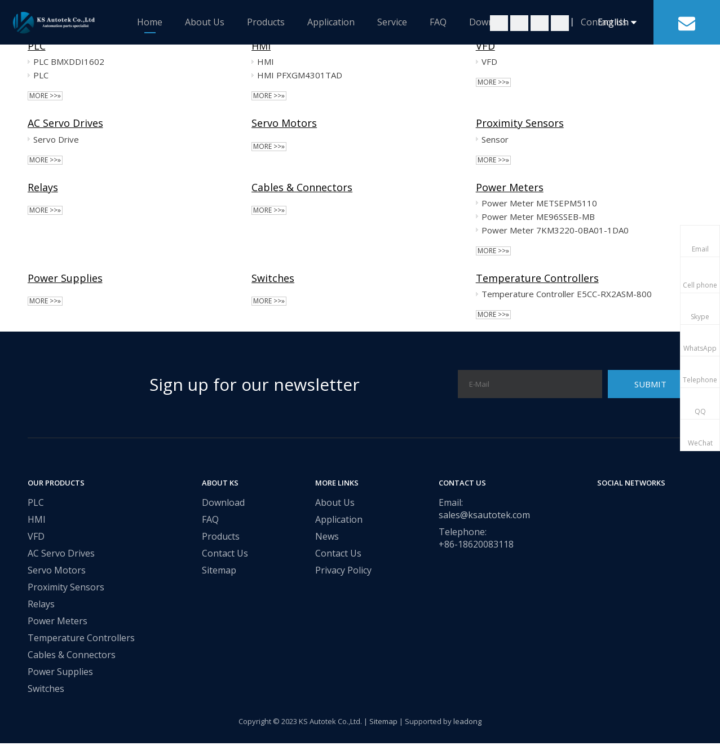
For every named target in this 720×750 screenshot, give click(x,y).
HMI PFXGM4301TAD (299, 75)
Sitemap (219, 570)
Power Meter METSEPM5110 (539, 203)
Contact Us (225, 553)
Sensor (495, 139)
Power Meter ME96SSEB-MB (538, 216)
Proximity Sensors (520, 123)
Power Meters (510, 187)
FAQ (438, 22)
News (327, 536)
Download (223, 502)
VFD (485, 45)
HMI (261, 45)
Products (266, 22)
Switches (272, 278)
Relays (43, 187)
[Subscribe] (650, 384)
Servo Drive (56, 139)
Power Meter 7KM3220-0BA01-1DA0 (555, 230)
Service (392, 22)
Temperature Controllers (537, 278)
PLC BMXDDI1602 (68, 61)
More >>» (45, 95)
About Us (204, 22)
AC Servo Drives (65, 123)
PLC (37, 45)
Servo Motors (284, 123)
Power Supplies (65, 278)
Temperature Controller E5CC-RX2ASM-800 (567, 293)
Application (331, 22)
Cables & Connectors (301, 187)
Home (149, 22)
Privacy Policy (343, 570)
